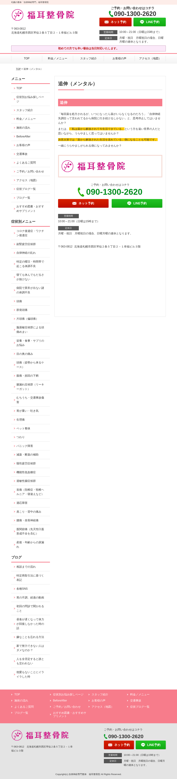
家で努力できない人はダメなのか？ (30, 648)
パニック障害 (24, 445)
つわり (20, 437)
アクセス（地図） (150, 58)
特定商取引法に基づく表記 (30, 578)
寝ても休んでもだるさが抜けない (30, 277)
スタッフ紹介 (88, 58)
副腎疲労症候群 (26, 244)
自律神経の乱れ (26, 252)
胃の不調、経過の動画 (30, 597)
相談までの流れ (26, 566)
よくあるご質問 (26, 162)
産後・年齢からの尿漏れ (30, 544)
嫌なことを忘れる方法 (30, 637)
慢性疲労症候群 (26, 463)
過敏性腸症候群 (26, 480)
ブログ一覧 (23, 197)
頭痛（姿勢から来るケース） (30, 364)
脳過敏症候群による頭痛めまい (30, 329)
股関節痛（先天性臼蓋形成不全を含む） (30, 531)
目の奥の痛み (24, 353)
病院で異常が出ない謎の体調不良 (30, 290)
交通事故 (21, 153)
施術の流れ (23, 127)
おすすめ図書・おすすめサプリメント (30, 208)
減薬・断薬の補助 (27, 454)
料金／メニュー (57, 58)
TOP (27, 58)
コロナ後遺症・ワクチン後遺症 (30, 233)
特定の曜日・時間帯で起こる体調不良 (30, 264)
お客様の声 (119, 58)
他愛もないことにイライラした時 (30, 674)
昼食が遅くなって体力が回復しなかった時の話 (30, 624)
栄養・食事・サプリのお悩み (30, 343)
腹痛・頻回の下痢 (27, 375)
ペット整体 (23, 428)
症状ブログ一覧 (26, 188)
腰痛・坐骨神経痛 (27, 520)
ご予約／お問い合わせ (30, 171)
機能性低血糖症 (26, 472)
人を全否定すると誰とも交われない (30, 661)
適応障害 (21, 502)
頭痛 (19, 301)
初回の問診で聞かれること (30, 608)
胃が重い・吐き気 (27, 410)
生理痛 (20, 419)
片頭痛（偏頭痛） (27, 318)
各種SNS (22, 588)
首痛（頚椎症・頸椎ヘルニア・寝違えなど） (30, 492)
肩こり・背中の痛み (28, 511)
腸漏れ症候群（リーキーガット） (30, 386)
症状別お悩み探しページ (30, 99)
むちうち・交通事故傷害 (30, 400)
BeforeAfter (23, 136)
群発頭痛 (21, 309)
